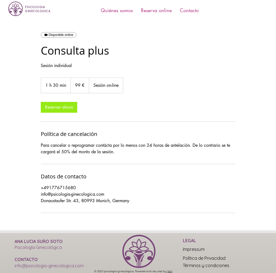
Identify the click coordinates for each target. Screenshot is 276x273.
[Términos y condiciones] (206, 265)
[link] (59, 107)
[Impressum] (202, 249)
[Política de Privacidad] (204, 258)
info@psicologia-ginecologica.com (49, 265)
